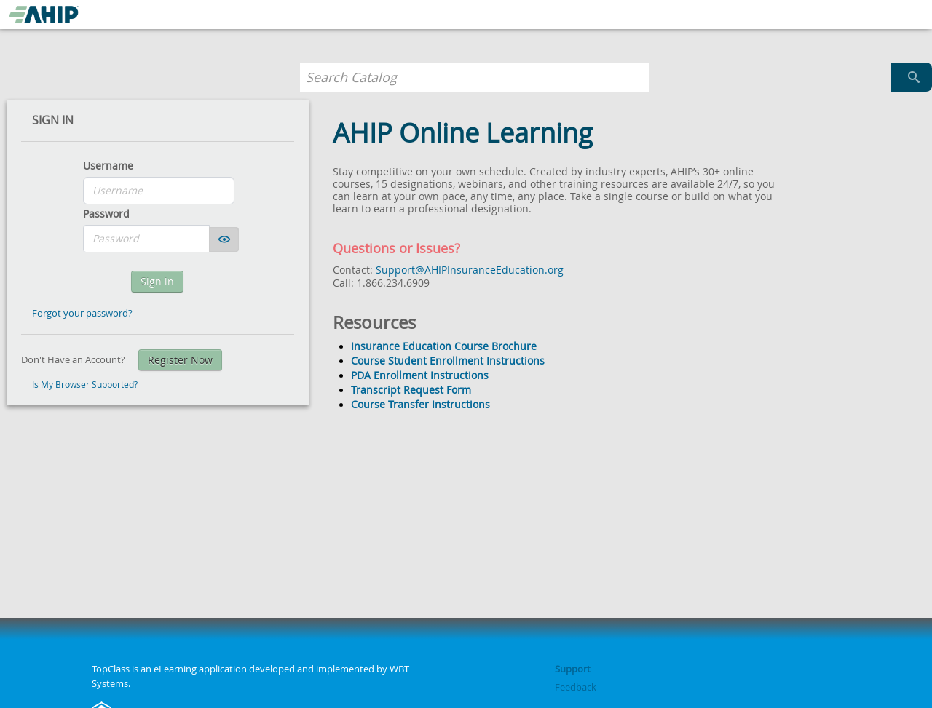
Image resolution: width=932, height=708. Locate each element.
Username (108, 165)
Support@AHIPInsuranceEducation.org (470, 270)
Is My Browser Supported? (85, 384)
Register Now (180, 360)
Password (106, 213)
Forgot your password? (82, 312)
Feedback (575, 686)
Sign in (157, 281)
